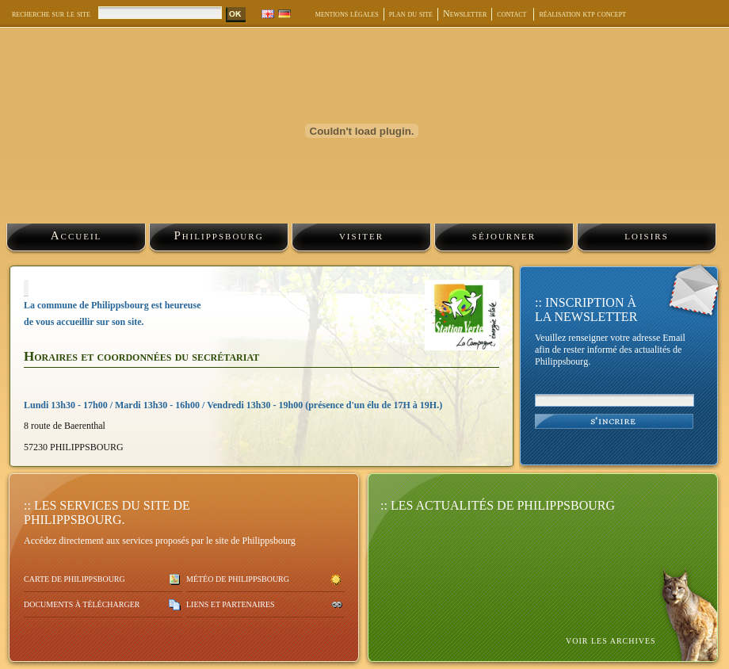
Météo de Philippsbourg (237, 579)
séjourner (504, 235)
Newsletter (465, 13)
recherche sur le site (51, 13)
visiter (361, 235)
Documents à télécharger (81, 604)
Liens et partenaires (230, 604)
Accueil (76, 235)
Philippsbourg (218, 235)
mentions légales (347, 13)
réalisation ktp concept (582, 13)
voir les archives (611, 641)
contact (513, 13)
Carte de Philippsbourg (74, 579)
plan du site (411, 13)
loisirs (646, 235)
